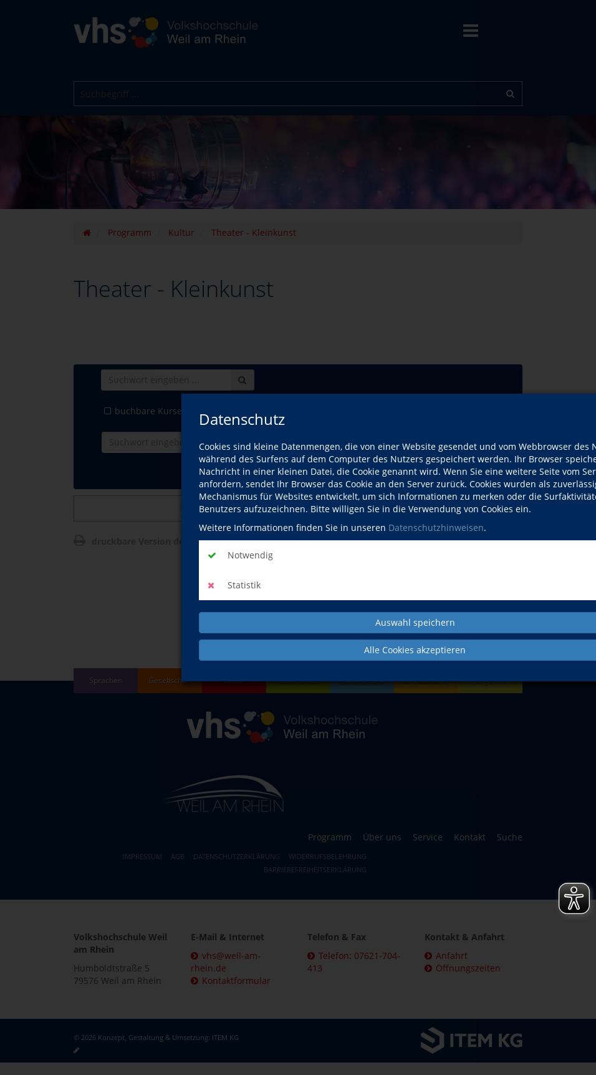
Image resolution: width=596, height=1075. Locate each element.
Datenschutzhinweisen (436, 527)
